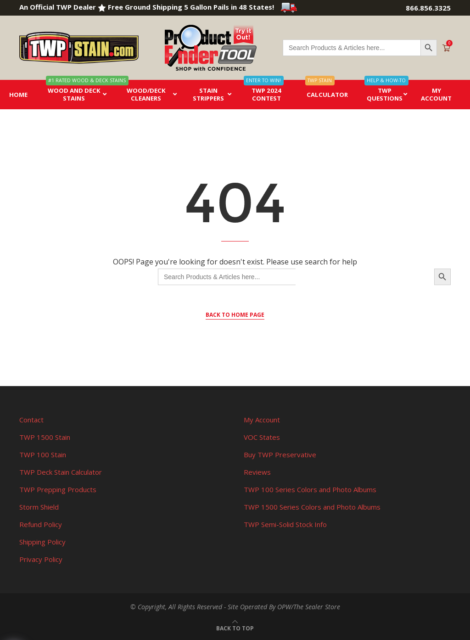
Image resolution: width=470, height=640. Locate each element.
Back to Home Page (235, 315)
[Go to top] (235, 627)
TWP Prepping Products (57, 489)
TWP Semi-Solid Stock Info (285, 524)
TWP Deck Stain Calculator (60, 472)
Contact (31, 419)
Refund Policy (40, 524)
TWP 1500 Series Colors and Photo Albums (312, 506)
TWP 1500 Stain (44, 437)
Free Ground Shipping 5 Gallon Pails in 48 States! (202, 6)
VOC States (262, 437)
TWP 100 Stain (42, 454)
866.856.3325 (428, 7)
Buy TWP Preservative (280, 454)
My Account (262, 419)
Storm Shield (39, 506)
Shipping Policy (42, 541)
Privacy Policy (40, 559)
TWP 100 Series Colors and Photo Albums (310, 489)
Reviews (257, 472)
